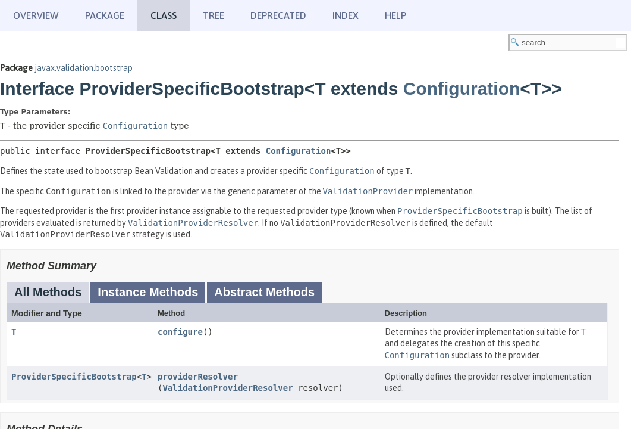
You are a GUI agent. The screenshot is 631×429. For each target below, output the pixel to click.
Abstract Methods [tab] (264, 292)
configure (180, 332)
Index (345, 15)
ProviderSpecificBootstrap (74, 376)
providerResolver (198, 376)
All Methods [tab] (47, 292)
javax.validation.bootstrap (83, 68)
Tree (213, 15)
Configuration (461, 88)
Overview (36, 15)
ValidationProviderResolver (227, 388)
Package (104, 15)
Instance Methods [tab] (148, 292)
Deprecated (278, 15)
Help (395, 15)
